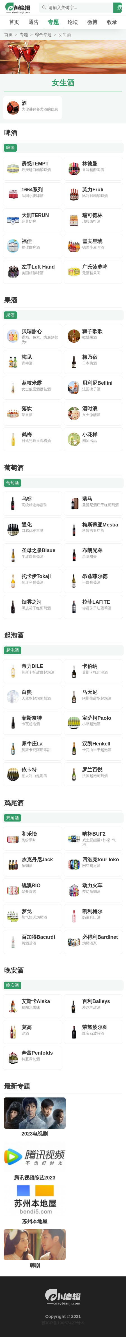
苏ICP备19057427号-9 (63, 1322)
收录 (112, 22)
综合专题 (43, 34)
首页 (14, 22)
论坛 (73, 22)
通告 (34, 22)
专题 (53, 22)
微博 (92, 22)
